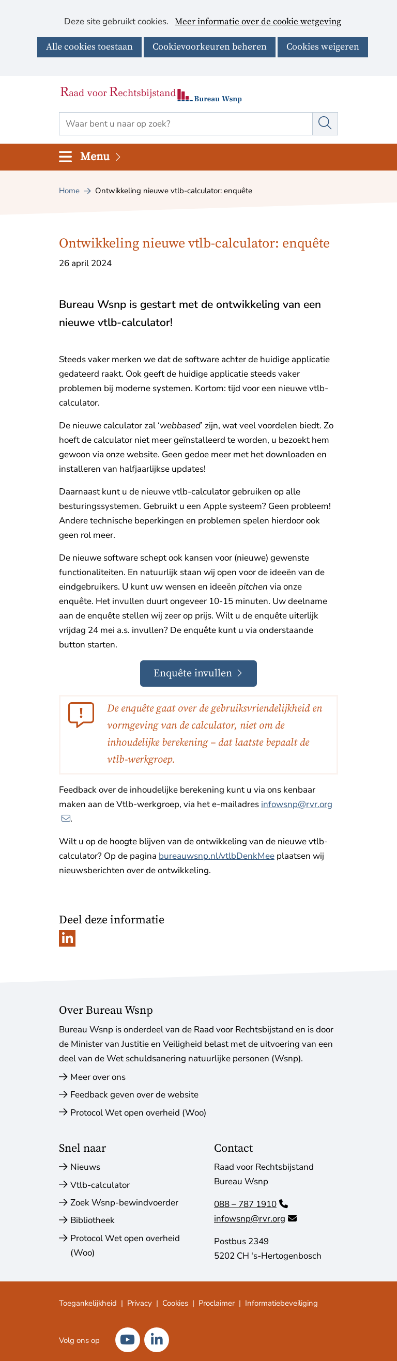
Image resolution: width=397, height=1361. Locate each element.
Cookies (175, 1303)
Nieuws (85, 1167)
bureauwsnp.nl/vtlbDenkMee (216, 856)
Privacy (139, 1303)
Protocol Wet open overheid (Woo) (138, 1113)
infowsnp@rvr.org (255, 1219)
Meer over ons (98, 1077)
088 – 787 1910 (251, 1204)
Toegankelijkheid (88, 1303)
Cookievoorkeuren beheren (209, 47)
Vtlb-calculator (100, 1185)
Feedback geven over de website (134, 1095)
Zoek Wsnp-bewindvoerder (124, 1203)
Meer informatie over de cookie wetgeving (258, 22)
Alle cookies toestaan (89, 47)
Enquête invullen (205, 677)
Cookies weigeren (322, 47)
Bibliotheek (92, 1220)
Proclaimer (216, 1303)
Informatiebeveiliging (281, 1303)
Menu (101, 156)
